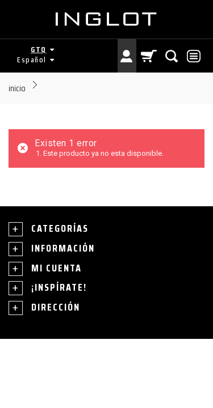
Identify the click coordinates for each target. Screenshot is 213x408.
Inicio (17, 88)
